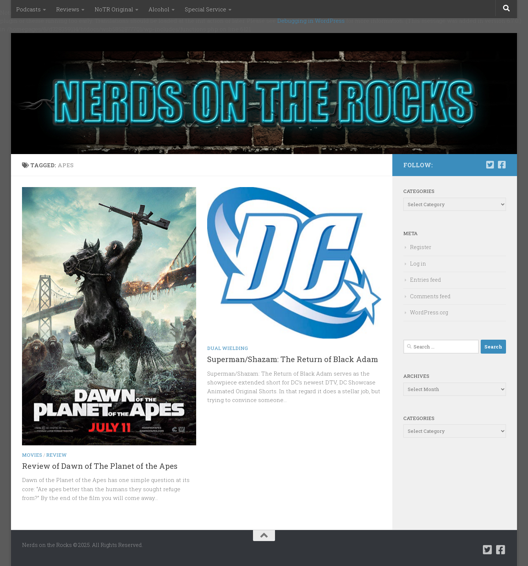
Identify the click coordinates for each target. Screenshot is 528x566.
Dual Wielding (227, 348)
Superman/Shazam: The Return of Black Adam (292, 359)
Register (420, 247)
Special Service (205, 9)
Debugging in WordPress (311, 20)
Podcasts (28, 9)
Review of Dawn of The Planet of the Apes (99, 466)
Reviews (67, 9)
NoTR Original (114, 9)
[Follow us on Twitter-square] (489, 164)
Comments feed (430, 296)
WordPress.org (429, 312)
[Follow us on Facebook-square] (501, 164)
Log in (418, 263)
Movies (32, 455)
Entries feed (425, 279)
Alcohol (158, 9)
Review (56, 455)
